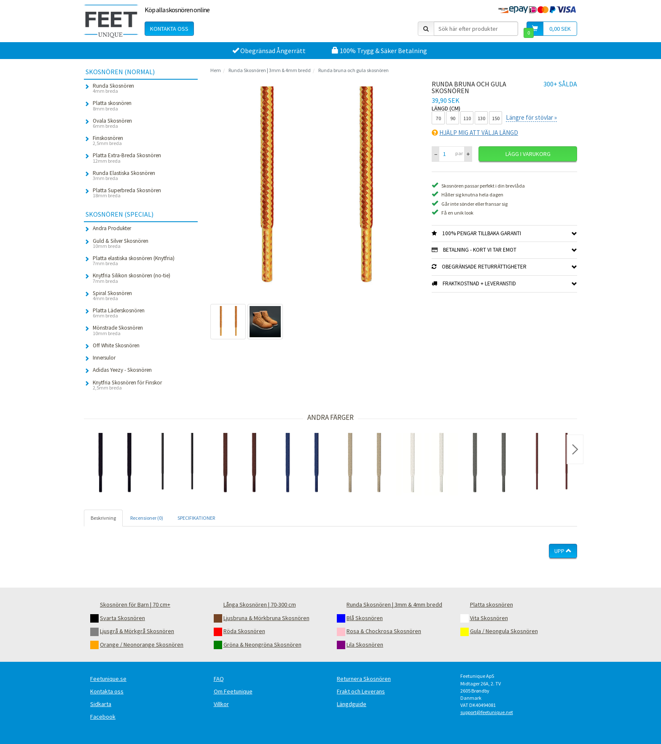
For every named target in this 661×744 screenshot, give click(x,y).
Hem (215, 70)
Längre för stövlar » (531, 117)
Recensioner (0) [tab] (146, 518)
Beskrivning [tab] (103, 518)
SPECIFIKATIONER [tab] (196, 518)
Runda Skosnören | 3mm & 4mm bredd (269, 70)
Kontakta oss (169, 28)
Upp (563, 551)
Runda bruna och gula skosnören (353, 70)
